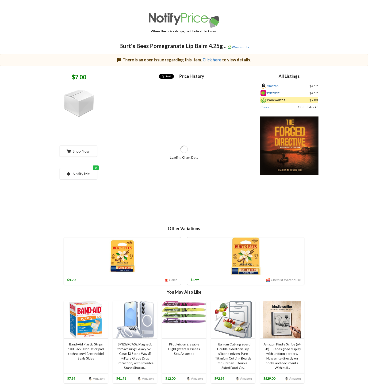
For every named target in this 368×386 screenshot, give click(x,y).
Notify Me (81, 172)
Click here (212, 59)
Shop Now (78, 151)
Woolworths (240, 47)
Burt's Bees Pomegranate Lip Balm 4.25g (171, 45)
